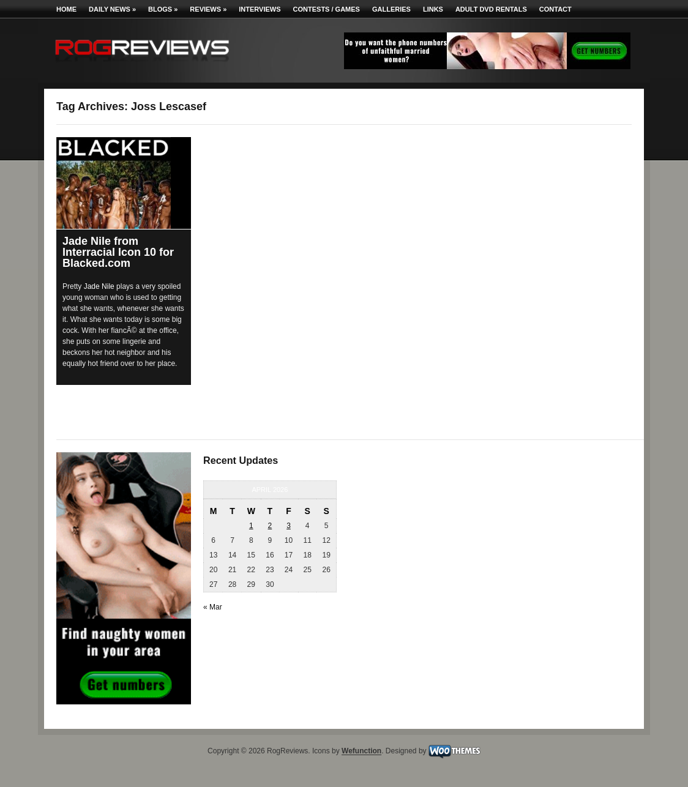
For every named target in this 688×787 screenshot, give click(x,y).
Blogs (163, 9)
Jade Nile (99, 286)
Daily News (112, 9)
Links (433, 9)
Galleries (391, 9)
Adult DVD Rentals (491, 9)
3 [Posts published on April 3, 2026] (288, 525)
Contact (555, 9)
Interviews (259, 9)
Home (66, 9)
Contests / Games (326, 9)
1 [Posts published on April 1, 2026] (251, 525)
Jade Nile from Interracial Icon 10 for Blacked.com (118, 252)
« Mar (212, 607)
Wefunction (361, 751)
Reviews (208, 9)
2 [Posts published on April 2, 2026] (270, 525)
